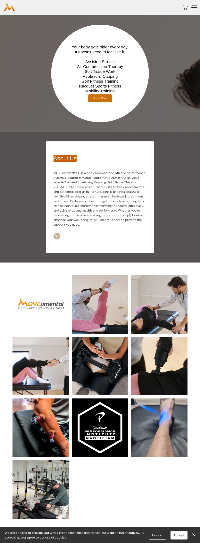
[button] (185, 7)
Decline (157, 535)
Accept (179, 535)
